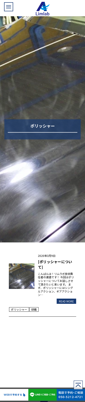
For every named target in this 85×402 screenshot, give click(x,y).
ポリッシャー (19, 309)
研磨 (34, 309)
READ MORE (66, 301)
